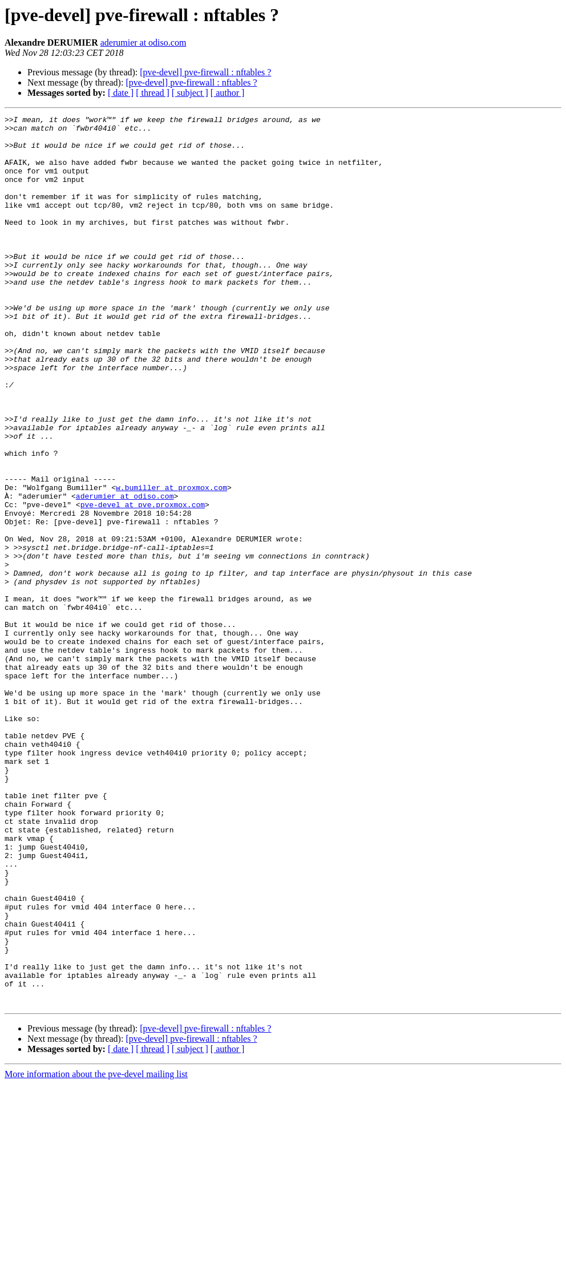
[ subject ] (190, 93)
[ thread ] (152, 93)
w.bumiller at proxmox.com (171, 562)
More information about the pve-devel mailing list (96, 1252)
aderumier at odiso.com (143, 42)
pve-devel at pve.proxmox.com (142, 583)
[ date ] (121, 93)
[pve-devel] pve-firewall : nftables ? (205, 72)
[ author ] (228, 93)
